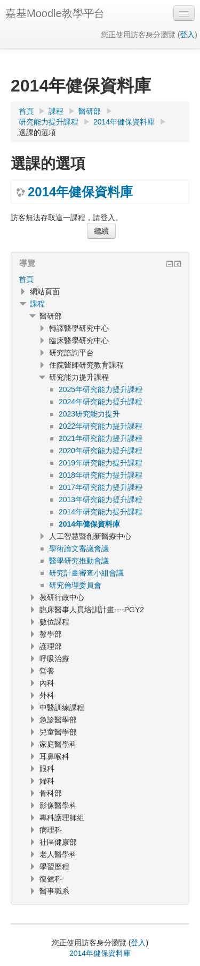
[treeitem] (100, 279)
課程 (37, 303)
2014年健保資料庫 (80, 192)
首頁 (26, 279)
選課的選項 (37, 132)
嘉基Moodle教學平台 (55, 13)
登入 (187, 34)
